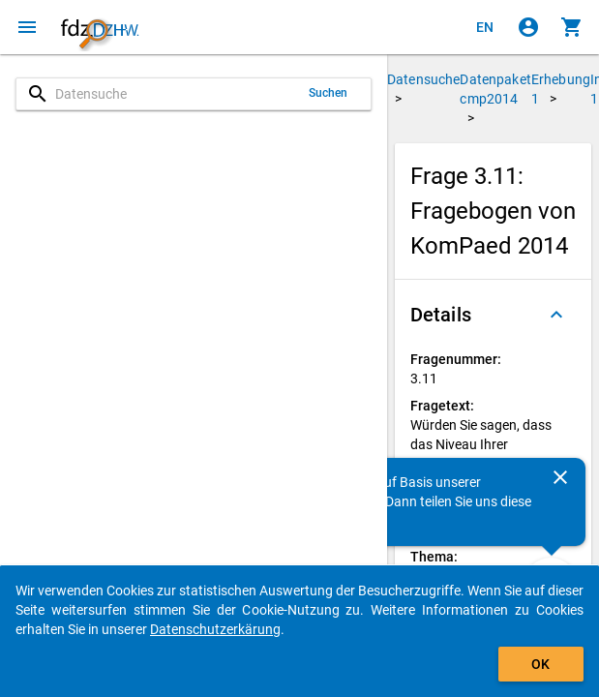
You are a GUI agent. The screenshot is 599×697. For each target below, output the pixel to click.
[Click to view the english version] (484, 27)
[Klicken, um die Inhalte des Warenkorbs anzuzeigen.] (572, 27)
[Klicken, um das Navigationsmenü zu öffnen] (27, 27)
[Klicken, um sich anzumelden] (528, 27)
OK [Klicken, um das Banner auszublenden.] (540, 664)
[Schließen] (560, 477)
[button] (493, 314)
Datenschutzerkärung (215, 629)
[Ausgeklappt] (556, 314)
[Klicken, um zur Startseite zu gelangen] (99, 27)
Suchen (328, 93)
